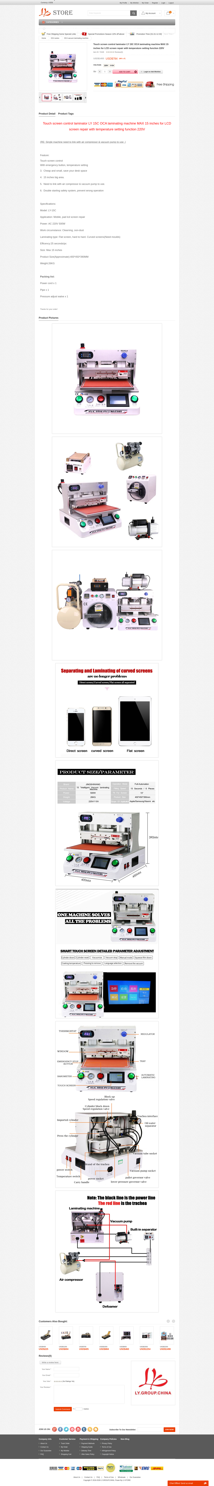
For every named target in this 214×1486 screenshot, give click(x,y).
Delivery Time (86, 1451)
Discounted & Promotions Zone (77, 28)
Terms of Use (107, 1447)
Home (53, 28)
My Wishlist (134, 3)
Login (163, 3)
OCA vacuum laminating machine (76, 38)
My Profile (123, 3)
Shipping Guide (87, 1447)
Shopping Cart (161, 28)
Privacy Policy (107, 1443)
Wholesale (121, 1477)
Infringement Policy (109, 1451)
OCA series (55, 38)
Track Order (104, 28)
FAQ (118, 28)
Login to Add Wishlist (152, 72)
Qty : (95, 71)
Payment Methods (88, 1443)
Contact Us (131, 28)
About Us (43, 1443)
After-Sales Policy (87, 1454)
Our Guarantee (45, 1451)
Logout (171, 3)
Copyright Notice (108, 1454)
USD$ (50, 3)
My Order (145, 3)
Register (155, 3)
